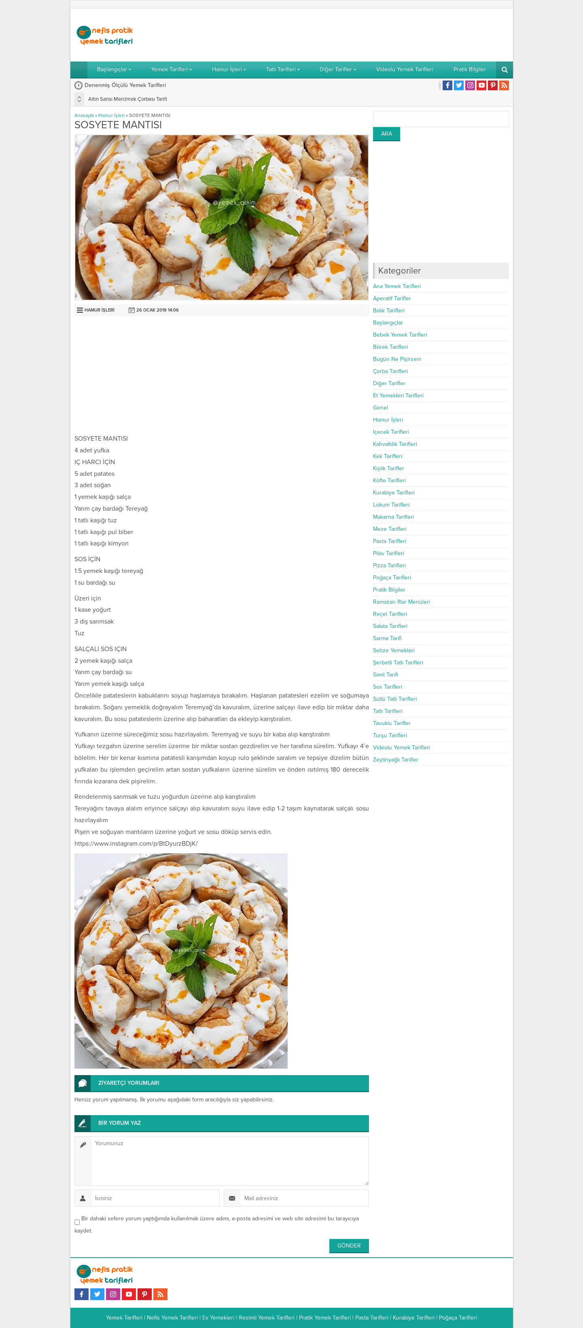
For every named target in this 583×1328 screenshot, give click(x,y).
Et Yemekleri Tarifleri (398, 395)
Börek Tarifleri (390, 347)
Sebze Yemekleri (394, 650)
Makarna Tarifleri (393, 516)
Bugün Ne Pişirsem (397, 359)
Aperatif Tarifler (392, 298)
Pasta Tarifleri (389, 541)
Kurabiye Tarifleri (394, 492)
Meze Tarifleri (390, 529)
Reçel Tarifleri (390, 614)
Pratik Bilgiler (389, 589)
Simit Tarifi (385, 674)
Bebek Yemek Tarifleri (400, 334)
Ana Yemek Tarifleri (397, 286)
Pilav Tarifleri (388, 553)
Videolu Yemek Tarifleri (401, 747)
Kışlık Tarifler (388, 468)
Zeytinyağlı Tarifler (395, 759)
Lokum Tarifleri (391, 504)
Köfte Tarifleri (389, 480)
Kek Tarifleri (387, 456)
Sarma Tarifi (387, 638)
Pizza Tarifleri (389, 565)
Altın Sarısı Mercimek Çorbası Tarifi (127, 99)
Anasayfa (84, 115)
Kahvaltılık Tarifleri (395, 444)
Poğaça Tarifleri (392, 577)
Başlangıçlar (388, 322)
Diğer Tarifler (389, 383)
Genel (380, 407)
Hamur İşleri (111, 115)
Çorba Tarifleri (390, 371)
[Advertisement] (361, 35)
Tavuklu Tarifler (392, 723)
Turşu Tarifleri (390, 735)
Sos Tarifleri (387, 686)
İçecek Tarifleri (391, 432)
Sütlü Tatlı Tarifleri (395, 699)
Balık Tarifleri (389, 310)
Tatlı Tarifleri (388, 711)
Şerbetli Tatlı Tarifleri (398, 662)
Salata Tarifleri (390, 626)
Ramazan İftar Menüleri (401, 601)
